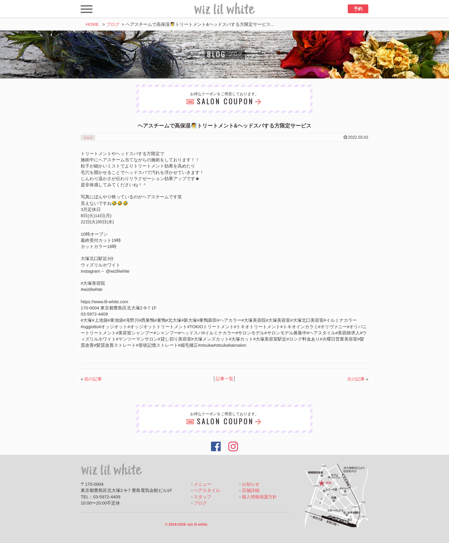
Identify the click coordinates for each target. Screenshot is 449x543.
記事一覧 (224, 378)
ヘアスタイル (207, 490)
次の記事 (356, 379)
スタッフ (202, 497)
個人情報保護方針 (259, 497)
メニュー (202, 484)
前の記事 (93, 379)
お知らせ (250, 484)
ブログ (112, 24)
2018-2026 (186, 524)
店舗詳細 (250, 490)
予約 (358, 8)
